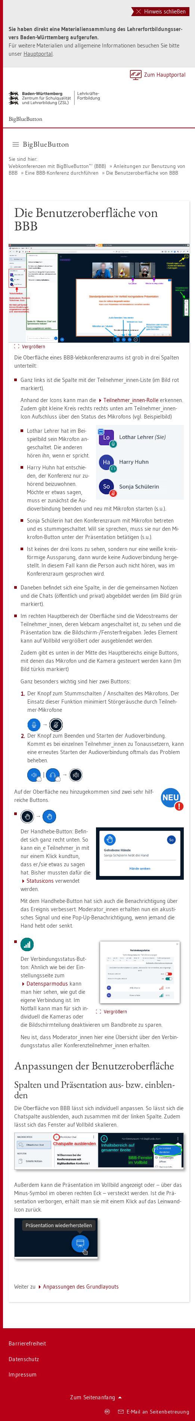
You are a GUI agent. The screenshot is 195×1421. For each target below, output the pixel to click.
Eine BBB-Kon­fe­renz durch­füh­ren (62, 172)
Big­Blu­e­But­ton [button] (41, 144)
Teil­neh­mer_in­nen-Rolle (130, 400)
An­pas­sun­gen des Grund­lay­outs (81, 1286)
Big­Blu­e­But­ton (25, 119)
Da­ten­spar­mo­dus (47, 983)
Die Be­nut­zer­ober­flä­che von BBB (142, 172)
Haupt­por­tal (38, 53)
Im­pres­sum (23, 1374)
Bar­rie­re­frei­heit (27, 1343)
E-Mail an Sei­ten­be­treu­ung (153, 1411)
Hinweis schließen (161, 11)
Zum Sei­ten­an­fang (96, 1397)
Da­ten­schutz (24, 1359)
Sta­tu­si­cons (40, 880)
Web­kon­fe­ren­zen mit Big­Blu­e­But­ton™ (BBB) (57, 166)
